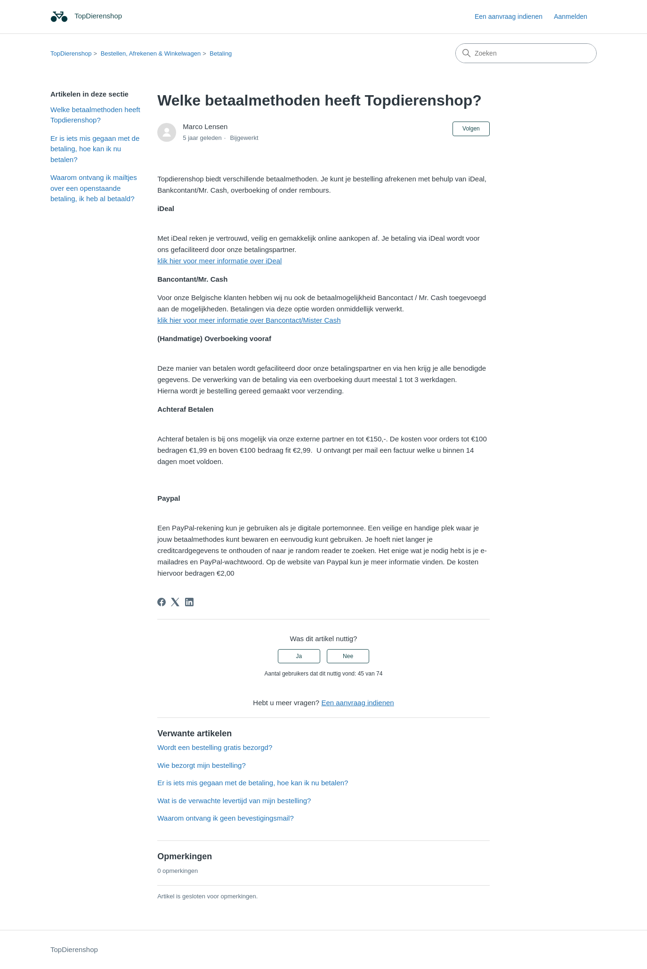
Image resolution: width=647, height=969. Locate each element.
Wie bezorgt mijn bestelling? (201, 765)
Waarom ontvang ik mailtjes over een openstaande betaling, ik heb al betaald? (93, 188)
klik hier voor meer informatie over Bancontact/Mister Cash (248, 320)
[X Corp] (175, 602)
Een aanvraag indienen (508, 16)
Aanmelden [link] (570, 16)
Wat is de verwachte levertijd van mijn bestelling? (234, 801)
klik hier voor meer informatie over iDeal (219, 261)
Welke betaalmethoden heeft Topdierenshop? (95, 115)
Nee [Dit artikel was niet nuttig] (348, 656)
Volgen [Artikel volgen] (471, 128)
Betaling (221, 53)
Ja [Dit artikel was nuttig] (299, 656)
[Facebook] (161, 602)
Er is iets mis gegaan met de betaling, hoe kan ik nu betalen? (94, 148)
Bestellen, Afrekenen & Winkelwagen (151, 53)
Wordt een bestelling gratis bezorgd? (214, 747)
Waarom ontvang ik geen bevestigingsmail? (225, 818)
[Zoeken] (526, 53)
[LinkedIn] (189, 602)
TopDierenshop (70, 53)
